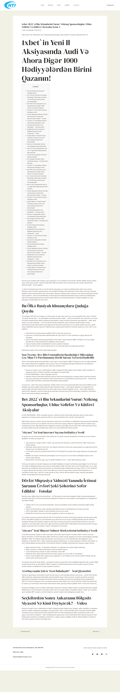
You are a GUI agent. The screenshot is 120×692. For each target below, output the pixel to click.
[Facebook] (102, 675)
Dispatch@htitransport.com (23, 678)
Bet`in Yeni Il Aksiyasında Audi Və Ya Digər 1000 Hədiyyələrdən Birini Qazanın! (37, 201)
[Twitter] (92, 675)
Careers (67, 5)
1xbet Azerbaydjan (29, 30)
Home (42, 5)
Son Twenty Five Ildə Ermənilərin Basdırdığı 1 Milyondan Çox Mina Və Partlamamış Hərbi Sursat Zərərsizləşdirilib (35, 193)
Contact (76, 5)
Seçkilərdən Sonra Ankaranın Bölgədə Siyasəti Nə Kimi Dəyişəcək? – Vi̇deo (36, 140)
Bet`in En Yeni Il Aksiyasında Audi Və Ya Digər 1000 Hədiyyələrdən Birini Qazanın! (37, 159)
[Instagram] (106, 675)
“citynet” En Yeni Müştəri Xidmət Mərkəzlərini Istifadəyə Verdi (37, 129)
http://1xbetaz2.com (60, 560)
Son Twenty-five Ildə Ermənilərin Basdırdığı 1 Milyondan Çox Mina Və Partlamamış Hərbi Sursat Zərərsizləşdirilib (35, 99)
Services (50, 5)
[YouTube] (97, 675)
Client (59, 5)
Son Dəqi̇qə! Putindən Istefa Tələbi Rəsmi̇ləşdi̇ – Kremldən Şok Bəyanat (37, 170)
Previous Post (25, 653)
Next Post (96, 653)
